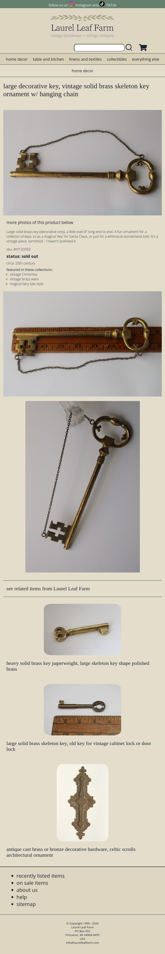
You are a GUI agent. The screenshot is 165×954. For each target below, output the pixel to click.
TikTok (111, 5)
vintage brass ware (24, 279)
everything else (145, 59)
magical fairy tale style (26, 283)
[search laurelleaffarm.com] (130, 47)
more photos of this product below (39, 222)
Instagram (83, 5)
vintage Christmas (23, 274)
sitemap (26, 903)
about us (27, 889)
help (22, 896)
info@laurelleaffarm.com (82, 943)
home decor (17, 59)
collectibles (117, 59)
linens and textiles (85, 59)
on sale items (32, 882)
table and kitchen (48, 59)
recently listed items (41, 875)
